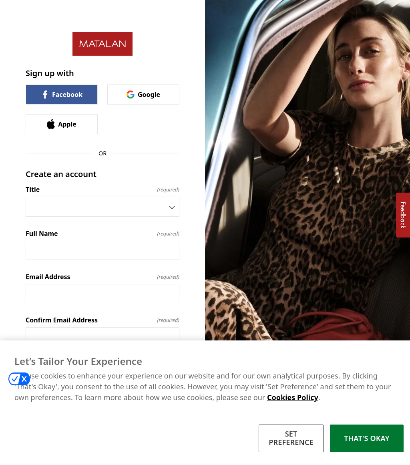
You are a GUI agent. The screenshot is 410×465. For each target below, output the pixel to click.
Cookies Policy (292, 398)
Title (102, 189)
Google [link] (143, 94)
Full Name (102, 233)
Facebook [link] (61, 94)
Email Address (102, 277)
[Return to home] (102, 44)
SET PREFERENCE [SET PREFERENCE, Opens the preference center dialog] (291, 439)
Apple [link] (61, 124)
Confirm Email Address (102, 320)
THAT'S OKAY (367, 439)
